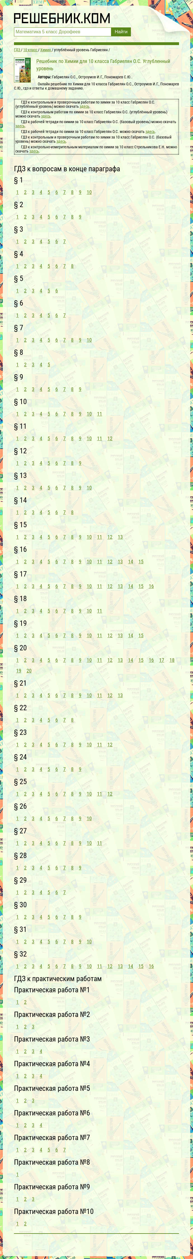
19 (18, 671)
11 (99, 414)
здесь (84, 106)
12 (109, 438)
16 (151, 586)
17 (161, 660)
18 (172, 660)
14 (130, 561)
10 (89, 192)
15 (140, 561)
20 (29, 671)
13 (120, 537)
